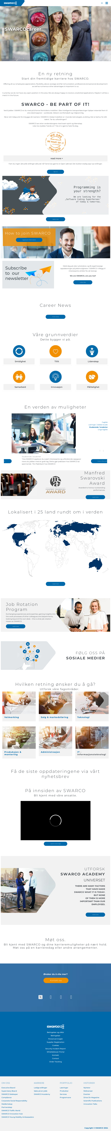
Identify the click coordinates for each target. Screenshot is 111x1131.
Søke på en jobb (40, 1091)
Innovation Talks (90, 1104)
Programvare (65, 1097)
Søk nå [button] (55, 172)
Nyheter (87, 1088)
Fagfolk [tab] (105, 422)
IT (78, 752)
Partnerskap (7, 1107)
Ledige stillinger (40, 1088)
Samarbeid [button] (20, 387)
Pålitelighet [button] (93, 387)
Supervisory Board (9, 1091)
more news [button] (55, 316)
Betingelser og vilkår (55, 1032)
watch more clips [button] (55, 844)
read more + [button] (57, 158)
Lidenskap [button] (93, 361)
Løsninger (64, 1088)
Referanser (88, 1091)
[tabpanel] (55, 439)
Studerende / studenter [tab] (99, 427)
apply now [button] (55, 219)
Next (105, 451)
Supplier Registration (55, 1042)
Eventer (87, 1094)
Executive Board (8, 1088)
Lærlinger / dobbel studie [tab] (98, 424)
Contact (55, 1058)
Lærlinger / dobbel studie (24, 457)
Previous (100, 451)
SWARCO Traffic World (11, 1111)
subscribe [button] (83, 282)
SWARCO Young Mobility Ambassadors (18, 1117)
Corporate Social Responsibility (14, 1101)
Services (63, 1094)
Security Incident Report (55, 1049)
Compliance (7, 1097)
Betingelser (55, 1036)
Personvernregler (55, 1039)
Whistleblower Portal (55, 1052)
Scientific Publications (93, 1101)
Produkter (64, 1091)
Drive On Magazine (91, 1097)
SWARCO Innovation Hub (12, 1114)
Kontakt (55, 1055)
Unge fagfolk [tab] (103, 429)
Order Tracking (55, 1062)
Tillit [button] (57, 361)
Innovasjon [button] (56, 387)
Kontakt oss (56, 980)
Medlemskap (7, 1104)
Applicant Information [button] (29, 240)
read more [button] (95, 497)
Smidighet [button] (20, 361)
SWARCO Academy (42, 1094)
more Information (95, 461)
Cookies (55, 1045)
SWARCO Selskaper (10, 1094)
